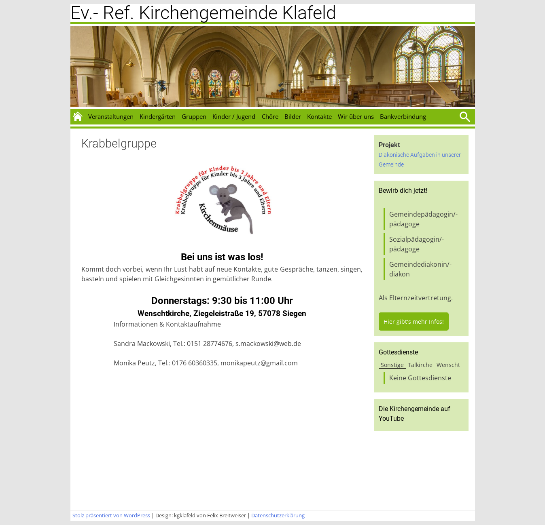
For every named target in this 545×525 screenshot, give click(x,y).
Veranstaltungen (111, 116)
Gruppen (194, 116)
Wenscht (448, 365)
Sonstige (392, 365)
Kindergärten (158, 116)
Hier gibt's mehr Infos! (414, 321)
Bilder (292, 116)
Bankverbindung (403, 116)
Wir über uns (356, 116)
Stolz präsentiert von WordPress (111, 515)
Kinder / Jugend (233, 116)
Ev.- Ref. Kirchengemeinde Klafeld (203, 12)
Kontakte (319, 116)
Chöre (270, 116)
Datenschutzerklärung (278, 515)
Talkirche (420, 365)
